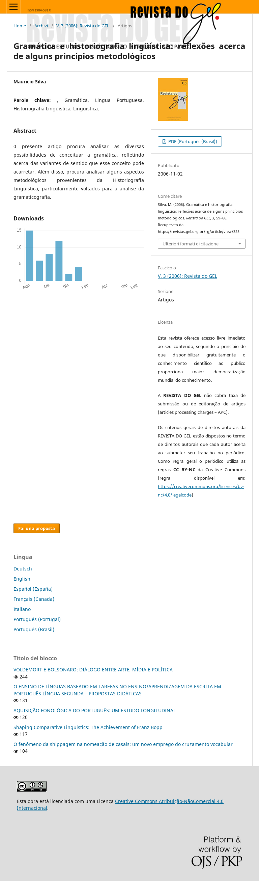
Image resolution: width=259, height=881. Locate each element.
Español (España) (33, 589)
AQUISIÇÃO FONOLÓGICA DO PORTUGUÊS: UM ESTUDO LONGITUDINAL (94, 710)
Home (19, 26)
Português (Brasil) (33, 629)
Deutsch (22, 568)
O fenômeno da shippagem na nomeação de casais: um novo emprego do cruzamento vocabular (123, 744)
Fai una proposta (36, 528)
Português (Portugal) (37, 619)
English (21, 579)
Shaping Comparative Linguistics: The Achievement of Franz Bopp (88, 727)
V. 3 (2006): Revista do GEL (82, 26)
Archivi (41, 26)
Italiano (22, 609)
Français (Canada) (33, 599)
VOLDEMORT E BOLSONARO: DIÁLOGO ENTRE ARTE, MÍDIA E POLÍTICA (93, 669)
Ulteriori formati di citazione (191, 244)
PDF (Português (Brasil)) (192, 141)
